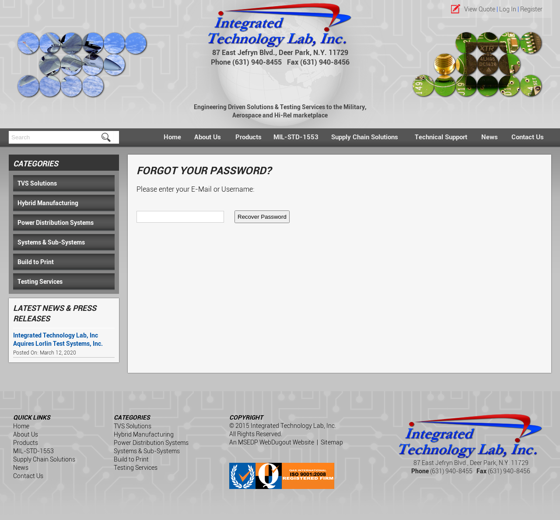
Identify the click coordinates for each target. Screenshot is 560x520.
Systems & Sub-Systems (51, 242)
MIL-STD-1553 (295, 136)
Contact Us (527, 136)
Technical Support (441, 136)
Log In (507, 9)
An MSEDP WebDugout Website (271, 442)
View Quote (479, 9)
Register (531, 9)
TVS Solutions (37, 183)
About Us (207, 136)
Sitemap (332, 442)
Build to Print (36, 262)
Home (172, 136)
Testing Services (40, 281)
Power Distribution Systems (56, 222)
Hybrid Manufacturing (48, 203)
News (489, 136)
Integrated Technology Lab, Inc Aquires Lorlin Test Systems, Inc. (58, 339)
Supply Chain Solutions (364, 136)
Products (248, 136)
